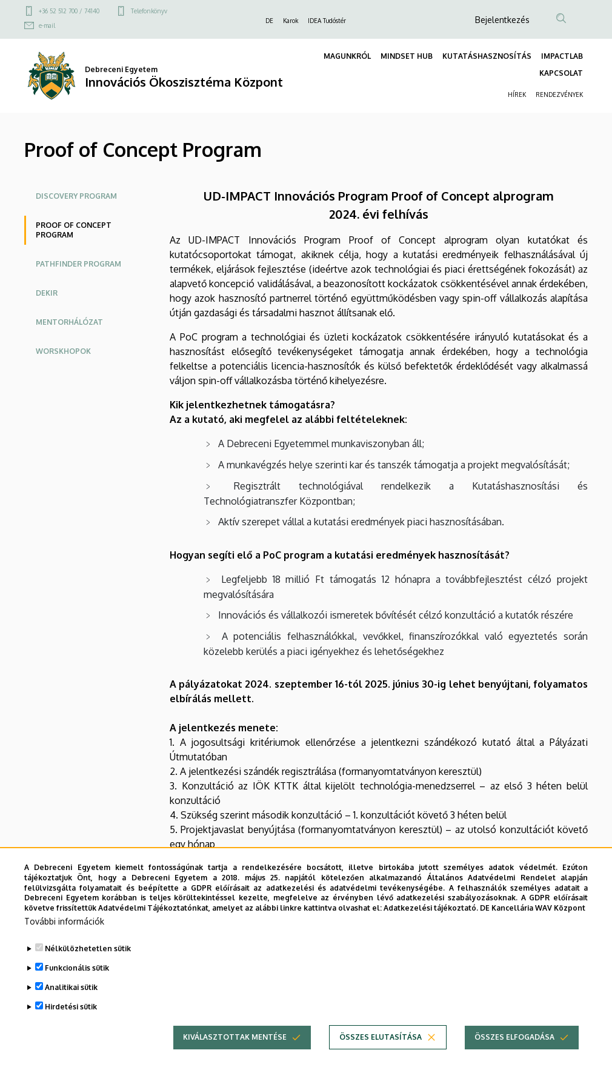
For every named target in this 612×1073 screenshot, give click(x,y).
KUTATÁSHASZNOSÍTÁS (486, 56)
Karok (290, 20)
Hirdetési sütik (71, 1007)
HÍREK (517, 94)
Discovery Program (76, 196)
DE (269, 20)
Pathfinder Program (78, 263)
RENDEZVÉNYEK (559, 94)
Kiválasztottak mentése (235, 1038)
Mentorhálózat (69, 322)
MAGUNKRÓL (347, 56)
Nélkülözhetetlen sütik (88, 949)
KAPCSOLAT (561, 73)
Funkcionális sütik (77, 969)
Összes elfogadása (514, 1038)
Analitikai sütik (71, 988)
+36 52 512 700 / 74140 (69, 11)
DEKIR (47, 292)
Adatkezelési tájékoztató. (431, 909)
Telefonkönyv (149, 11)
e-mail (47, 25)
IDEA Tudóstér (327, 20)
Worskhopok (63, 351)
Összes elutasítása (380, 1038)
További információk (64, 922)
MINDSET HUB (407, 56)
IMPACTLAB (562, 56)
